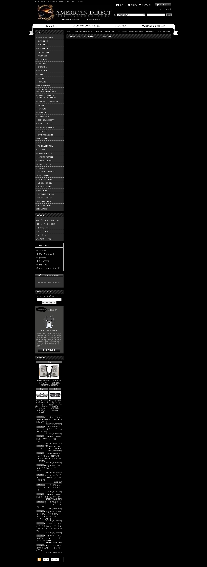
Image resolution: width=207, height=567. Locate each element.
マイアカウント (148, 5)
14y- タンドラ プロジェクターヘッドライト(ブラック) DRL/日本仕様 (55, 399)
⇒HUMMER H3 (42, 45)
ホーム (52, 26)
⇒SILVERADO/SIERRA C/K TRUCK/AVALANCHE (46, 96)
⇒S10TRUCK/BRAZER (44, 157)
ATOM (55, 559)
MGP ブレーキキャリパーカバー (48, 220)
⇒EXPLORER (41, 63)
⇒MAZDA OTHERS (43, 202)
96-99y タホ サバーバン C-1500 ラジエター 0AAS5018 (149, 31)
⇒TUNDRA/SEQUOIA (44, 146)
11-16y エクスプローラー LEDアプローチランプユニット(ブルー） (49, 504)
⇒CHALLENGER (42, 116)
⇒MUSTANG (41, 82)
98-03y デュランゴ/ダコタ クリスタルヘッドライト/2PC (49, 468)
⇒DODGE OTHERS (43, 187)
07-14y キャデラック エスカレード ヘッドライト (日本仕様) (49, 374)
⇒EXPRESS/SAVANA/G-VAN (47, 101)
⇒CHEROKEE (41, 131)
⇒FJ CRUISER (41, 60)
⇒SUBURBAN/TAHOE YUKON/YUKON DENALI (46, 90)
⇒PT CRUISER (41, 56)
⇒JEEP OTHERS (42, 190)
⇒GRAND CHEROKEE (44, 135)
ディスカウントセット (44, 239)
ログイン (122, 5)
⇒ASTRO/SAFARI (43, 85)
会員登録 (134, 5)
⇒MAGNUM (41, 109)
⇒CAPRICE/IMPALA (44, 153)
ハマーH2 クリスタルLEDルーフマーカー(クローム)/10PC (49, 439)
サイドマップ (44, 265)
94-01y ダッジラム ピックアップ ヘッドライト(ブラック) (49, 487)
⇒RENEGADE (41, 142)
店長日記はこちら (49, 350)
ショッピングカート (163, 5)
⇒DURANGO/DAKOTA (45, 127)
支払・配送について (86, 26)
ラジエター (122, 31)
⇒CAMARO (40, 78)
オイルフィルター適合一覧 (49, 268)
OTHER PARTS (41, 209)
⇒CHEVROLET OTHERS (45, 172)
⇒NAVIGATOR (41, 71)
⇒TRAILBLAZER (42, 52)
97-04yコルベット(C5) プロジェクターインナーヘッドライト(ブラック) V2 (49, 538)
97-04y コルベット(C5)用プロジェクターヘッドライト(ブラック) (49, 547)
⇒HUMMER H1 (42, 48)
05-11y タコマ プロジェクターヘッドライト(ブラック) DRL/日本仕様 (49, 429)
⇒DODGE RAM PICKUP (45, 120)
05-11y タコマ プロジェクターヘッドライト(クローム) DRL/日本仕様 (49, 419)
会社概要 (42, 250)
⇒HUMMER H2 (42, 41)
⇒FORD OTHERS (42, 176)
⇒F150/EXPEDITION (44, 161)
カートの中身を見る (49, 275)
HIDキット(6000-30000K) (45, 224)
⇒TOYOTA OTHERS (44, 198)
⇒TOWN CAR (41, 168)
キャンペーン (41, 235)
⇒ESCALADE (41, 67)
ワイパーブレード (43, 228)
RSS (46, 559)
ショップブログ (120, 26)
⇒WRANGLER (41, 139)
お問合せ (154, 26)
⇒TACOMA (40, 150)
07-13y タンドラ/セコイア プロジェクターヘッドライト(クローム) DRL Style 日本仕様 (42, 400)
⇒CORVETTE (41, 74)
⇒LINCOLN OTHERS (44, 183)
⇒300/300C (40, 105)
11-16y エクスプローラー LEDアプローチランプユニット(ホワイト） (49, 477)
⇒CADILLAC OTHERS (44, 179)
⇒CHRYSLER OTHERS (45, 194)
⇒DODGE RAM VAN (44, 124)
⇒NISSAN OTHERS (43, 205)
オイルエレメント (43, 231)
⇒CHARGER (41, 113)
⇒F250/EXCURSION (44, 165)
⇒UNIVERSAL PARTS (44, 37)
